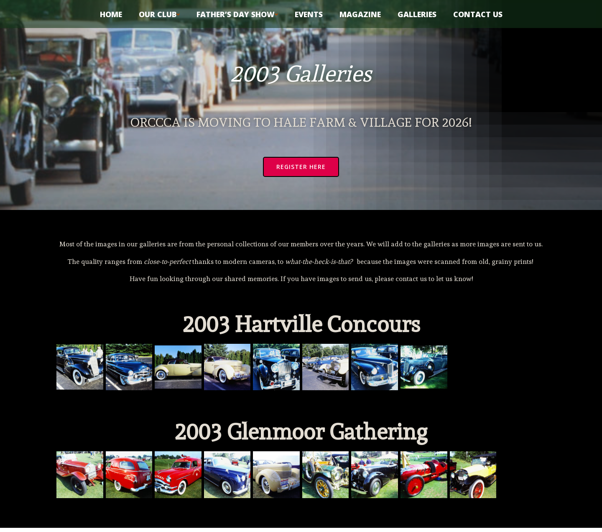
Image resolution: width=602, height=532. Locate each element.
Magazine (360, 13)
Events (309, 13)
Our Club (159, 13)
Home (111, 13)
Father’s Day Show (237, 13)
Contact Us (478, 13)
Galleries (417, 13)
